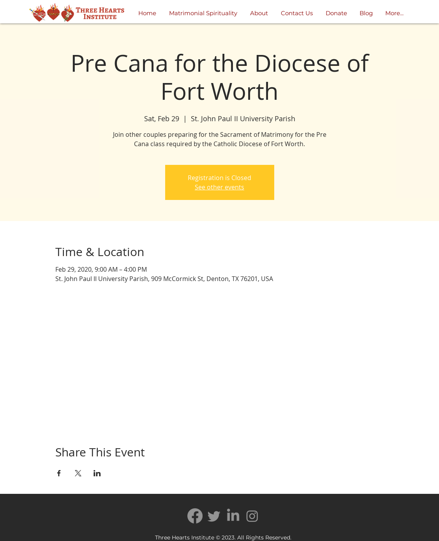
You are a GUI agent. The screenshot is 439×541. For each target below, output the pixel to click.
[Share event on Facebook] (59, 473)
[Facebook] (195, 515)
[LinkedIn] (233, 515)
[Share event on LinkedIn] (97, 473)
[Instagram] (252, 515)
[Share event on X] (78, 473)
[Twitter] (214, 515)
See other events (219, 187)
